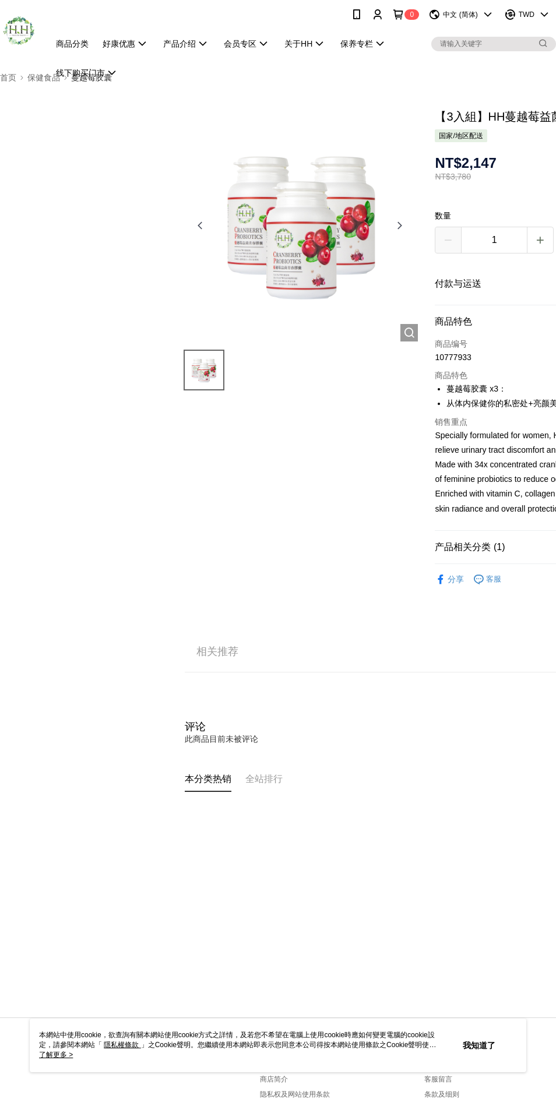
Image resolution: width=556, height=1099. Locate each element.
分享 (449, 579)
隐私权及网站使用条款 (295, 1094)
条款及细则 (441, 1094)
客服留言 (438, 1079)
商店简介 (274, 1079)
